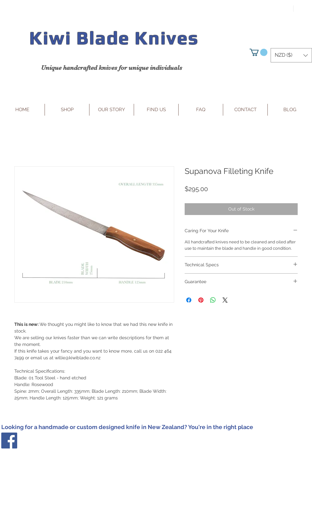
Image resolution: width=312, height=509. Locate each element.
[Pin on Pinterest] (201, 300)
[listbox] (291, 55)
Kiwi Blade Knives (113, 37)
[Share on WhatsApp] (213, 300)
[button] (258, 52)
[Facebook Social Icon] (9, 440)
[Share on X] (225, 300)
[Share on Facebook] (189, 300)
